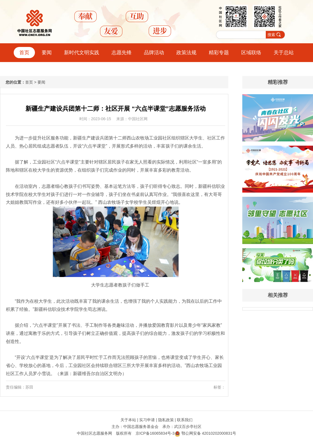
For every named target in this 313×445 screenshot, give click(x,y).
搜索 (271, 34)
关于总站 (284, 52)
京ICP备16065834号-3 (155, 433)
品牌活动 (154, 52)
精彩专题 (219, 52)
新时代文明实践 (81, 52)
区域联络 (251, 52)
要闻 (47, 52)
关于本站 (128, 420)
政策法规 (186, 52)
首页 (24, 52)
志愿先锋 (122, 52)
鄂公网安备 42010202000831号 (205, 433)
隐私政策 (166, 420)
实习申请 (147, 420)
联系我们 (185, 420)
